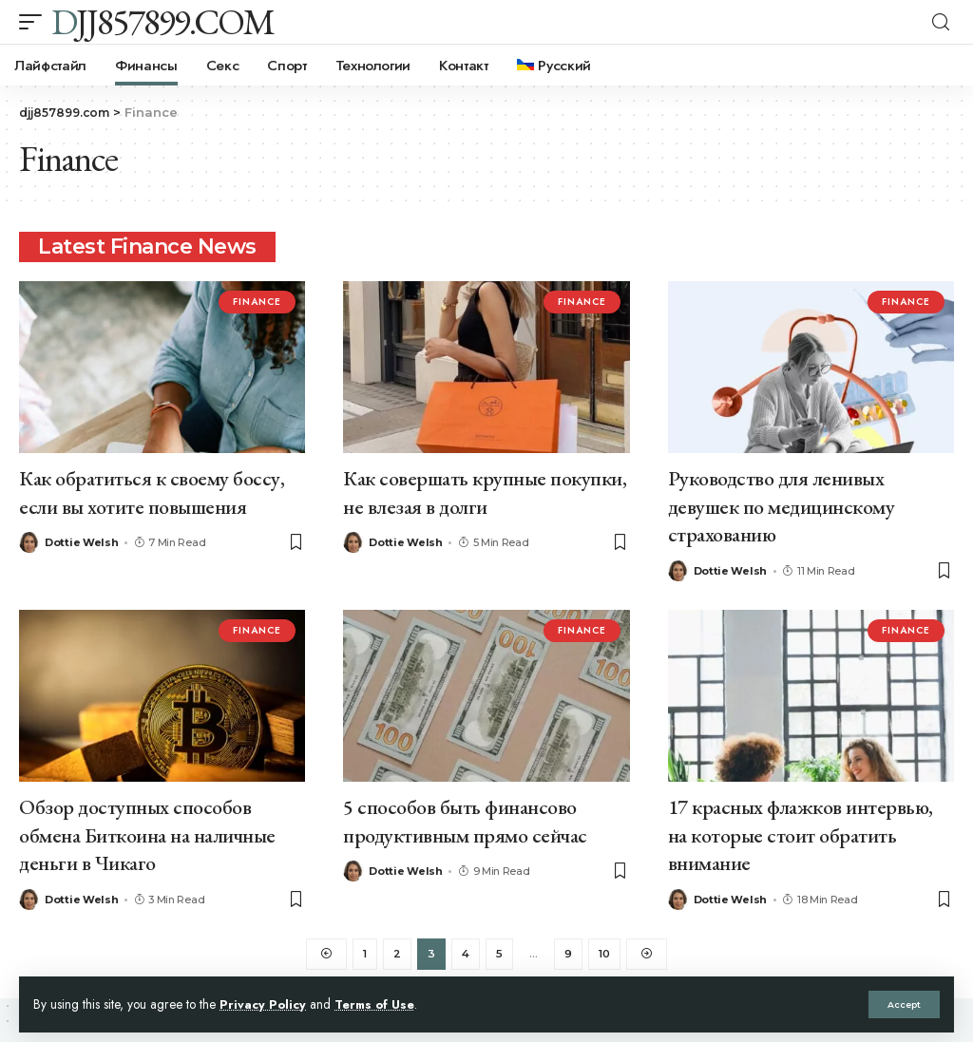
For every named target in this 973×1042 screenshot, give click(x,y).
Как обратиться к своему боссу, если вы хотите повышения (151, 491)
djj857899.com (162, 22)
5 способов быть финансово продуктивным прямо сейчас (465, 815)
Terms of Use (378, 1004)
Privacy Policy (263, 1004)
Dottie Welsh (81, 540)
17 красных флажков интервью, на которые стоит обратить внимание (800, 829)
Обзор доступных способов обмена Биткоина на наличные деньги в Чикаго (147, 829)
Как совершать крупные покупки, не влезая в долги (484, 491)
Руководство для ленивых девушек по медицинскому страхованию (781, 504)
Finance (257, 301)
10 (605, 948)
